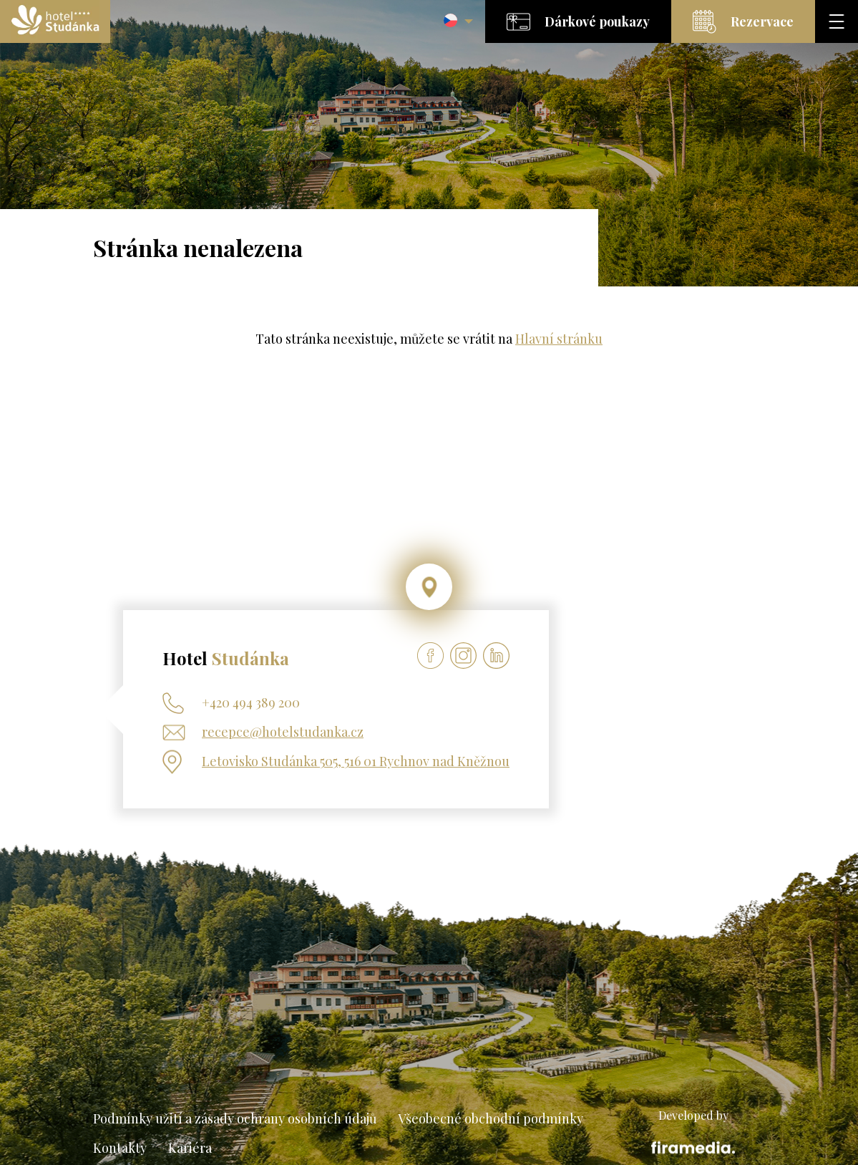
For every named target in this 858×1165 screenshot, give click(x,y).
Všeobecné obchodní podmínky (490, 1118)
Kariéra (190, 1147)
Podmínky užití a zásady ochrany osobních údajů (234, 1118)
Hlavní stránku (559, 338)
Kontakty (120, 1147)
